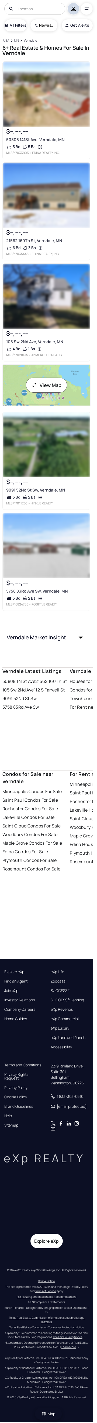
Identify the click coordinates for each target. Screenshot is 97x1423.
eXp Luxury (60, 1028)
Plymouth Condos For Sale (29, 860)
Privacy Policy (15, 1087)
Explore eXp (14, 972)
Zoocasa (58, 981)
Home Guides (15, 1019)
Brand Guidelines (18, 1106)
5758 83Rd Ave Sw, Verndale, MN (37, 591)
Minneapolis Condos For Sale (32, 791)
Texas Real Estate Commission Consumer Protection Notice (46, 1327)
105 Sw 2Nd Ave (18, 690)
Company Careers (19, 1009)
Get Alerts (77, 25)
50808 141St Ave (19, 681)
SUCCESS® (60, 990)
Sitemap (11, 1125)
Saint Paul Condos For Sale (30, 800)
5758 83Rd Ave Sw (20, 707)
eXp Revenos (62, 1009)
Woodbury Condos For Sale (30, 834)
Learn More (68, 1347)
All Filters (15, 25)
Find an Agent (15, 981)
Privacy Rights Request (16, 1076)
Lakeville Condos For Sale (28, 817)
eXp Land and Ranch (68, 1038)
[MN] (16, 40)
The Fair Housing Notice (67, 1337)
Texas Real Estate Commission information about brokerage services (47, 1320)
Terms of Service (45, 1291)
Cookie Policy (15, 1097)
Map (48, 1413)
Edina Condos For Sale (25, 852)
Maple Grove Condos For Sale (32, 843)
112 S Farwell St (49, 690)
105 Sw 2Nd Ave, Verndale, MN (34, 342)
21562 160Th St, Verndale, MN (34, 240)
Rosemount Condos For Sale (31, 869)
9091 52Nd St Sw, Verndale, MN (35, 490)
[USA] (6, 40)
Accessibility (61, 1047)
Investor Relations (19, 1000)
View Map (47, 385)
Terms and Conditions (22, 1065)
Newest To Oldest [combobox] (46, 25)
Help (8, 1116)
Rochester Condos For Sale (30, 809)
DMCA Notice (46, 1281)
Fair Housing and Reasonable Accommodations (46, 1297)
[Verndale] (30, 40)
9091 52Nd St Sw (19, 698)
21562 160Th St (51, 681)
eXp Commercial (65, 1019)
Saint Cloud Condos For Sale (31, 826)
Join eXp (11, 990)
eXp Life (57, 972)
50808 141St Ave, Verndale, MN (35, 139)
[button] (46, 637)
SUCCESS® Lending (67, 1000)
